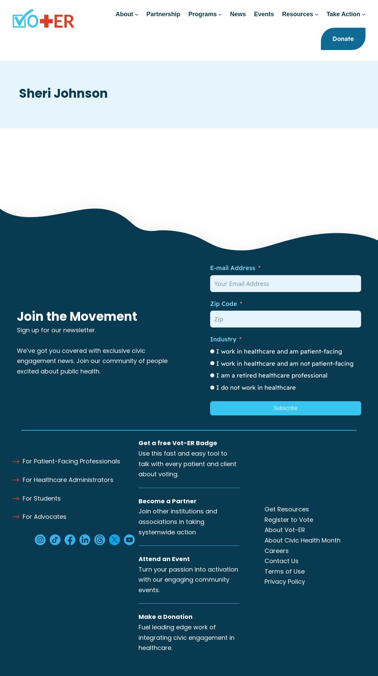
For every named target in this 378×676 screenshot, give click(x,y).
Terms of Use (284, 571)
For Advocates (45, 516)
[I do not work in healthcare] (212, 387)
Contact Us (281, 561)
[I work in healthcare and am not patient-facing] (212, 363)
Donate (343, 39)
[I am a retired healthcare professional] (212, 375)
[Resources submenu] (317, 14)
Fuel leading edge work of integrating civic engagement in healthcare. (186, 637)
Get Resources (286, 509)
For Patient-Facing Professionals (71, 461)
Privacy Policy (284, 581)
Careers (276, 551)
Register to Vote (288, 519)
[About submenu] (136, 14)
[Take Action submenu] (364, 14)
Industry (223, 339)
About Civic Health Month (302, 540)
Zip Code (223, 304)
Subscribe (286, 408)
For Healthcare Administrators (68, 480)
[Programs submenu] (220, 14)
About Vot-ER (284, 530)
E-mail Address (232, 268)
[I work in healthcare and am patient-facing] (212, 351)
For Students (42, 498)
